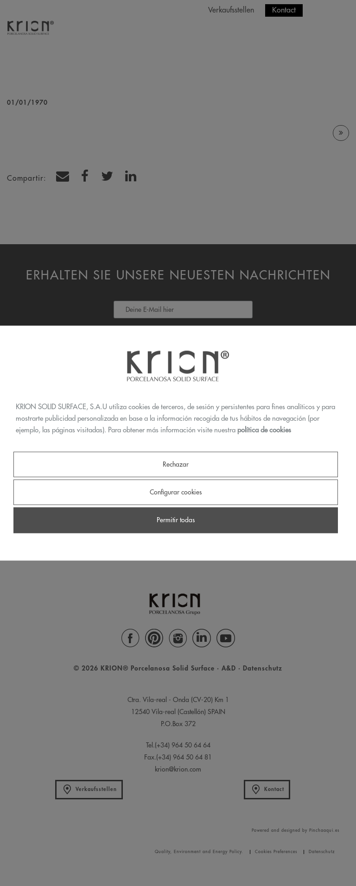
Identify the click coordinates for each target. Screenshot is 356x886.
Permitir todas (176, 520)
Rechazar (176, 464)
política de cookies (264, 429)
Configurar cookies (176, 492)
